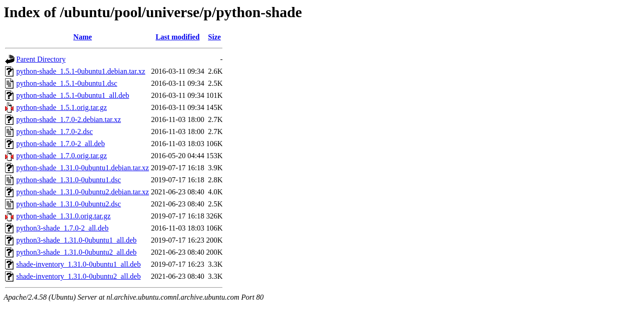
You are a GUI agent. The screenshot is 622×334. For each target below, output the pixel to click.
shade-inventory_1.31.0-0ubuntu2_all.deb (78, 276)
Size (214, 37)
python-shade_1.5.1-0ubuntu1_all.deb (72, 95)
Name (82, 37)
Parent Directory (40, 59)
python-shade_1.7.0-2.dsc (54, 131)
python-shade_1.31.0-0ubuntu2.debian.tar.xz (82, 192)
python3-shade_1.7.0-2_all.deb (62, 228)
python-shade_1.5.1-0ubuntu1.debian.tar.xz (80, 71)
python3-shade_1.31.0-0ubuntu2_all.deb (76, 252)
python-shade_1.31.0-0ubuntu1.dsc (68, 180)
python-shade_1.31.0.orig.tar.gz (63, 216)
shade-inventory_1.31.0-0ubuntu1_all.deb (78, 264)
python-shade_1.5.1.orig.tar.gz (61, 107)
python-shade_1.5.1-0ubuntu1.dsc (66, 83)
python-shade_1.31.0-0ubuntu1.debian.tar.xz (82, 168)
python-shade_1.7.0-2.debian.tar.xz (68, 119)
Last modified (178, 37)
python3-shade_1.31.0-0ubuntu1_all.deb (76, 240)
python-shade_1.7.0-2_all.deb (60, 144)
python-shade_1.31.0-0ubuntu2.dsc (68, 204)
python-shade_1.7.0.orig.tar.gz (61, 156)
